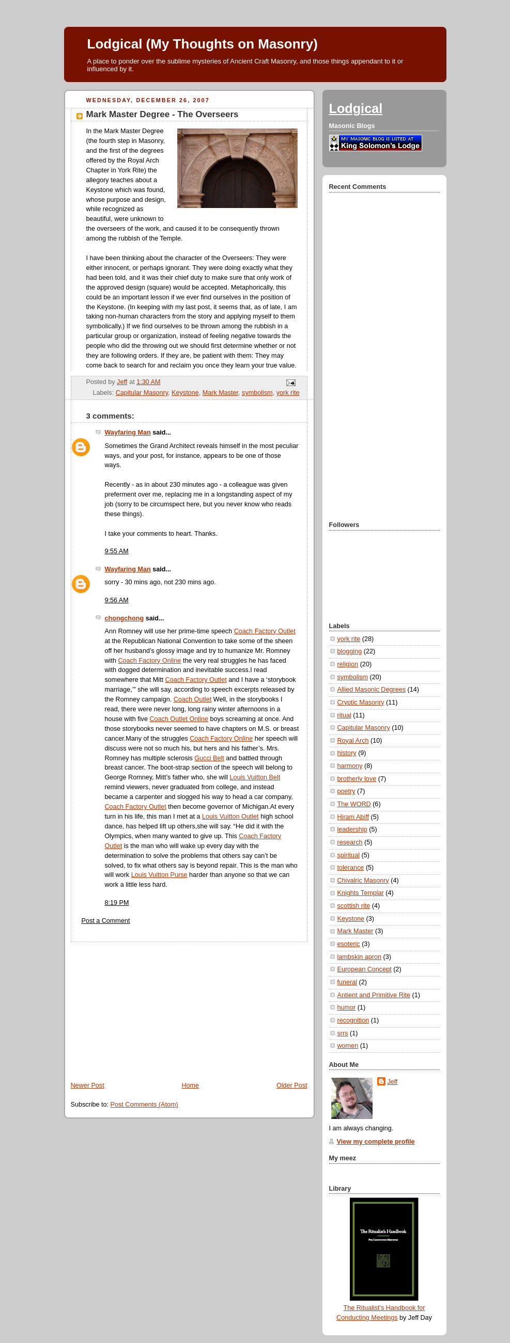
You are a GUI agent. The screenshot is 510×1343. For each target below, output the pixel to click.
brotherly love (357, 778)
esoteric (348, 944)
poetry (346, 791)
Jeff (393, 1081)
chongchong (124, 618)
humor (346, 1007)
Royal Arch (353, 740)
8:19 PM (117, 902)
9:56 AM (117, 600)
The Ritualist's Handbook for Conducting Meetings (380, 1308)
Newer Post (87, 1085)
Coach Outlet (193, 699)
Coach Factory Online (149, 660)
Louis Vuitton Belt (255, 777)
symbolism (257, 392)
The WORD (354, 804)
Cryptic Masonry (360, 702)
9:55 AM (117, 551)
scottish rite (353, 905)
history (347, 753)
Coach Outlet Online (178, 719)
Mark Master (220, 392)
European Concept (364, 969)
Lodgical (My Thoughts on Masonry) (202, 44)
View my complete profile (376, 1141)
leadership (352, 829)
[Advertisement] (141, 1006)
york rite (288, 392)
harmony (350, 766)
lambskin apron (359, 957)
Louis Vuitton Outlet (230, 816)
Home (190, 1085)
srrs (342, 1033)
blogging (349, 651)
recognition (353, 1020)
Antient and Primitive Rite (374, 995)
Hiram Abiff (353, 817)
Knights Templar (360, 893)
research (350, 842)
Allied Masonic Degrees (371, 689)
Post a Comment (106, 920)
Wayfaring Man (128, 432)
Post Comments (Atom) (144, 1104)
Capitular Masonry (142, 392)
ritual (344, 715)
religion (348, 664)
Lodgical (356, 108)
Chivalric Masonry (363, 880)
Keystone (185, 392)
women (348, 1045)
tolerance (350, 867)
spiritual (348, 855)
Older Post (291, 1085)
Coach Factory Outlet (265, 631)
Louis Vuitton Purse (159, 874)
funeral (347, 982)
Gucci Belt (209, 758)
